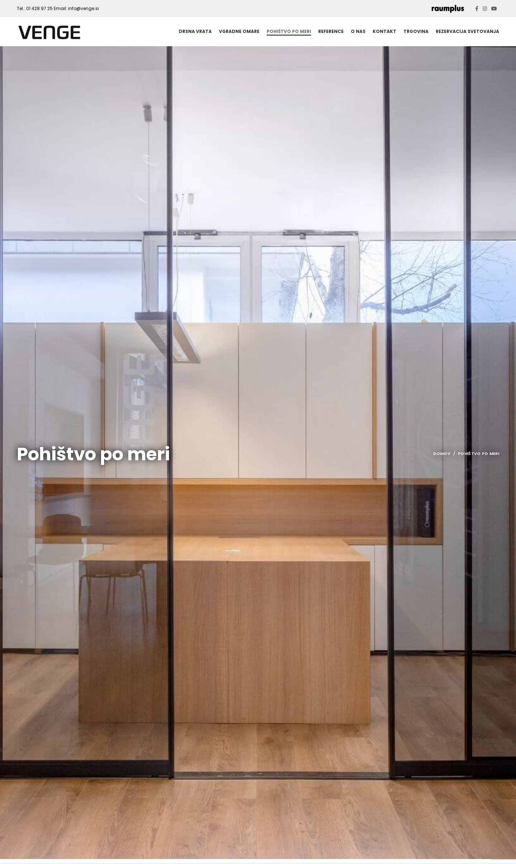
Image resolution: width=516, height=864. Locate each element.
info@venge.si (83, 8)
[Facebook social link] (477, 8)
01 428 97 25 (39, 8)
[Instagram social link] (485, 8)
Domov (441, 459)
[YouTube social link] (494, 8)
